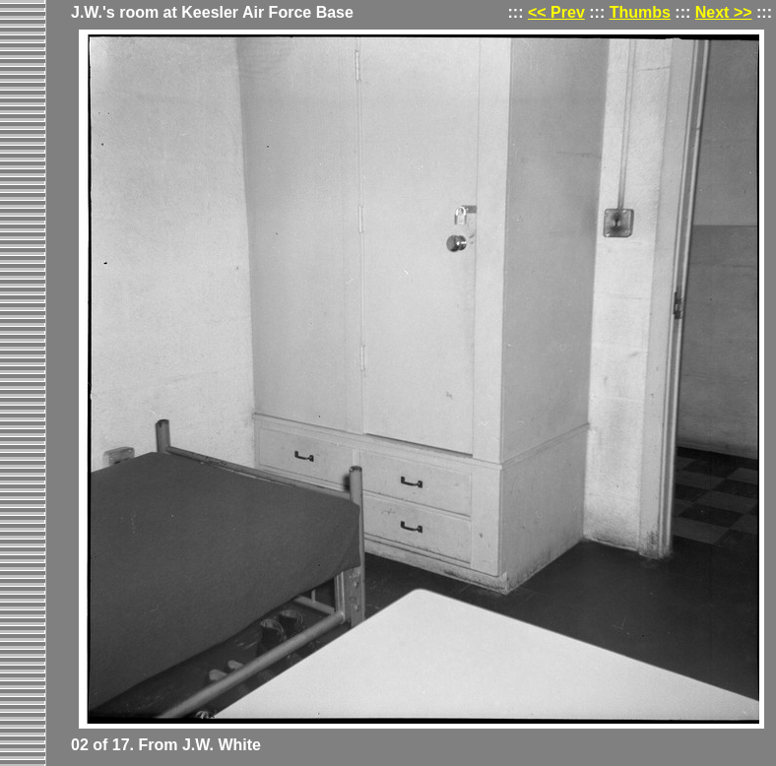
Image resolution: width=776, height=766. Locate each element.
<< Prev (556, 12)
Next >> (723, 12)
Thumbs (640, 12)
